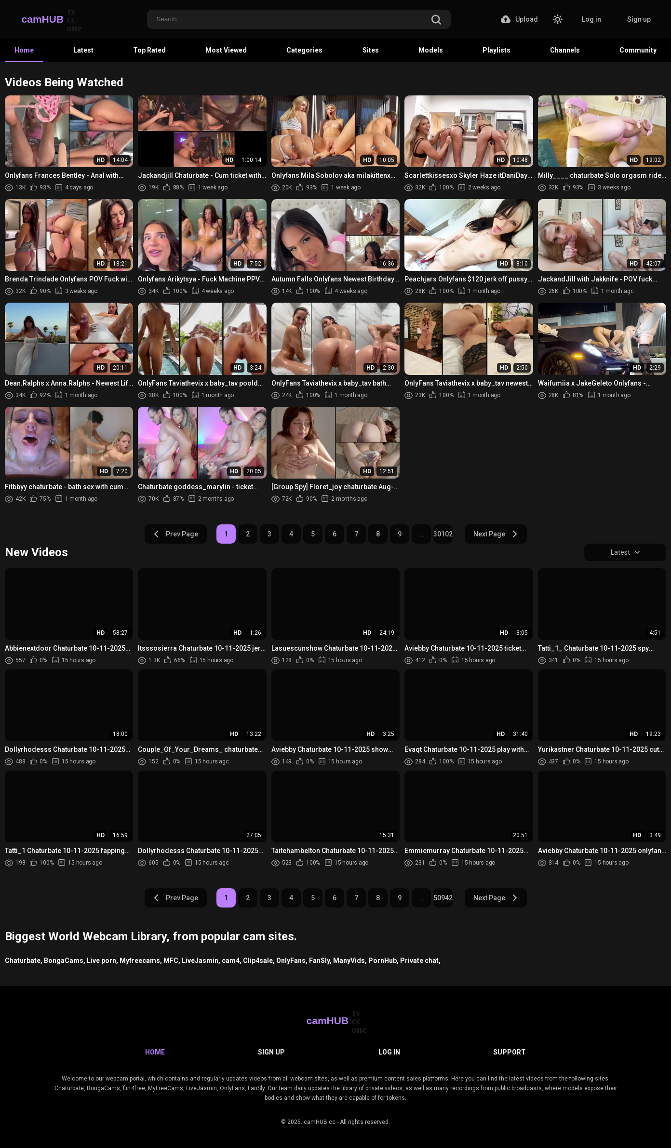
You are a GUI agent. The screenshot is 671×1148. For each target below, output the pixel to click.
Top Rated (149, 50)
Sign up (639, 19)
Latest (83, 50)
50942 (443, 898)
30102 (443, 534)
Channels (565, 50)
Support (509, 1052)
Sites (370, 50)
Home (24, 50)
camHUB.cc (320, 1122)
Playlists (496, 50)
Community (638, 50)
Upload (519, 19)
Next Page (495, 534)
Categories (304, 50)
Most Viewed (226, 50)
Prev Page (175, 534)
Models (430, 50)
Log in (591, 19)
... (421, 534)
